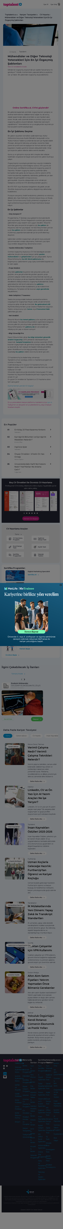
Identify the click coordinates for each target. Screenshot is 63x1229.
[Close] (61, 585)
